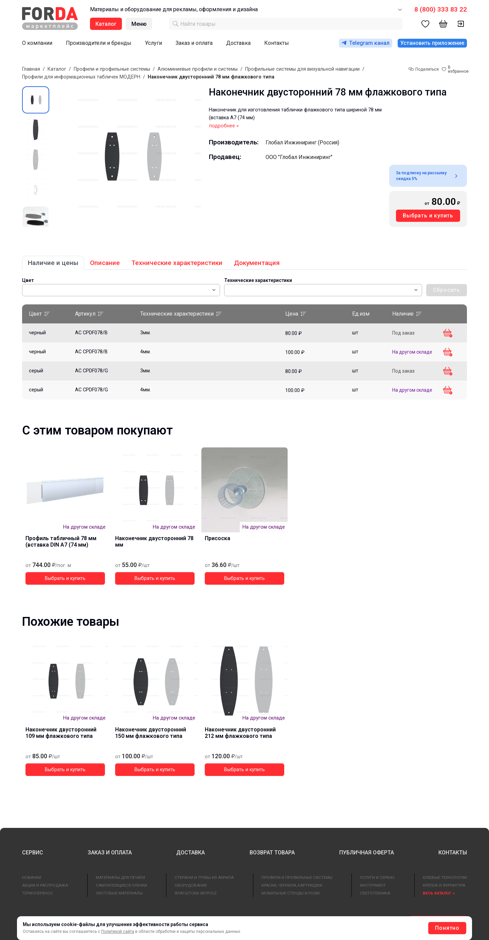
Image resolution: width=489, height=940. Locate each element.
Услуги (153, 43)
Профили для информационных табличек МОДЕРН (81, 77)
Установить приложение (432, 43)
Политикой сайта (117, 931)
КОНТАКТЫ (452, 852)
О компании (37, 43)
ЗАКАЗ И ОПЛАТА (110, 852)
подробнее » (224, 126)
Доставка (238, 43)
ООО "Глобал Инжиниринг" (299, 157)
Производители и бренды (98, 43)
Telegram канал (366, 43)
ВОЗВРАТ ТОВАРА (272, 852)
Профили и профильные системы (112, 69)
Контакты (276, 43)
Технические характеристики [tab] (176, 263)
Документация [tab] (257, 263)
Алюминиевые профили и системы (198, 69)
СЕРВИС (32, 852)
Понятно (447, 928)
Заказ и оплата (194, 43)
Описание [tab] (105, 263)
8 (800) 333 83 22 (440, 9)
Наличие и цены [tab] (53, 263)
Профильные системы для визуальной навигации (302, 69)
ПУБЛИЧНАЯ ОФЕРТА (366, 852)
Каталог (57, 69)
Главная (31, 69)
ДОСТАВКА (190, 852)
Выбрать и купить (428, 215)
